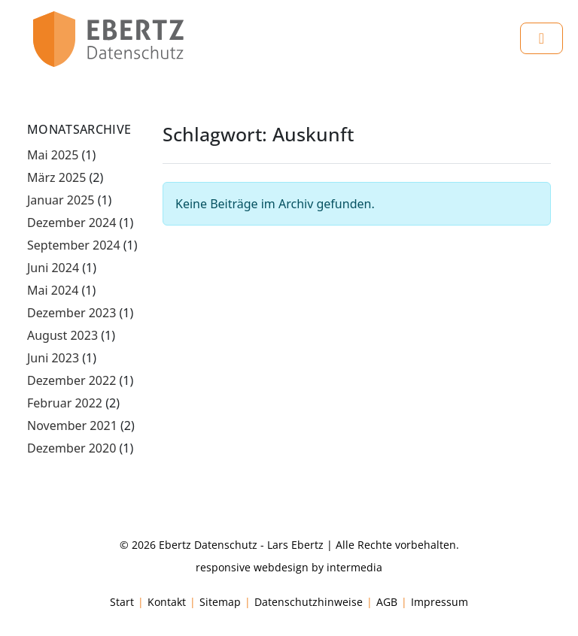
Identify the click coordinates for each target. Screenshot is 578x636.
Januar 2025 (60, 200)
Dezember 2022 (71, 380)
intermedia (354, 567)
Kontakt (167, 602)
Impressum (439, 602)
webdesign (281, 567)
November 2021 (72, 425)
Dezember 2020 (71, 448)
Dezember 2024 (71, 222)
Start (122, 602)
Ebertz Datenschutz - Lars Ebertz (241, 545)
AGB (386, 602)
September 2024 (73, 245)
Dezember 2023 (71, 312)
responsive (223, 567)
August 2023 (62, 335)
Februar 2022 (64, 403)
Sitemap (220, 602)
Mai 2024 (52, 290)
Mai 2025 (52, 155)
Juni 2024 (53, 267)
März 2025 (56, 177)
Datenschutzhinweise (308, 602)
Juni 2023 (53, 358)
